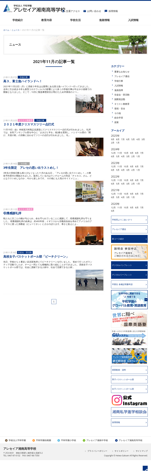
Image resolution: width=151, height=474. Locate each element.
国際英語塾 (121, 99)
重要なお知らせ (123, 71)
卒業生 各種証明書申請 (125, 296)
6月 (130, 139)
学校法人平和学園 (15, 454)
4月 (142, 139)
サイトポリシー (119, 465)
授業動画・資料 (121, 382)
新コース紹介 (120, 250)
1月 (125, 142)
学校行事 (119, 81)
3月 (113, 142)
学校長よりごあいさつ (124, 230)
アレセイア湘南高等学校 (128, 454)
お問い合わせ (92, 11)
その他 (118, 113)
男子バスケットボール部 (125, 392)
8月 (119, 139)
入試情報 (119, 85)
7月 (125, 139)
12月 (114, 153)
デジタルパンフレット (124, 276)
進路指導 (119, 90)
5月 (136, 139)
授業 (117, 122)
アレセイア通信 (123, 76)
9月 (113, 139)
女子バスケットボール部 (125, 402)
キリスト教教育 (123, 104)
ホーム (6, 29)
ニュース (16, 29)
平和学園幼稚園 (41, 454)
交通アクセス (71, 11)
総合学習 (119, 117)
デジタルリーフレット (124, 286)
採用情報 (111, 11)
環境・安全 (121, 108)
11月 (121, 153)
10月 (128, 153)
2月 (119, 142)
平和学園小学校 (66, 454)
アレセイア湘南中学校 (95, 454)
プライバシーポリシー (95, 465)
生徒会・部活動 (123, 94)
